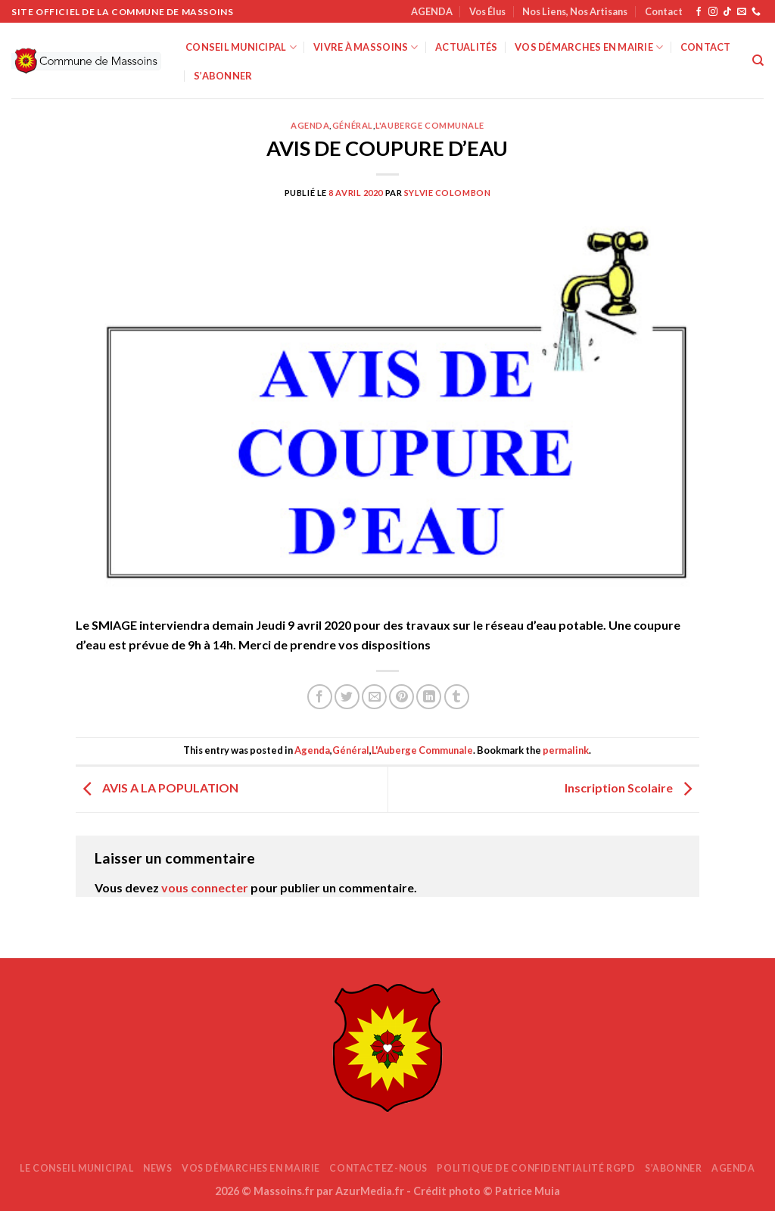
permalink (566, 750)
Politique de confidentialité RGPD (536, 1168)
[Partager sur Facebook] (319, 696)
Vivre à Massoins (366, 47)
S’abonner (223, 76)
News (157, 1168)
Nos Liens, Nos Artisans (574, 11)
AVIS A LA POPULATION (157, 787)
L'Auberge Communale (429, 125)
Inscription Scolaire (632, 787)
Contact (664, 11)
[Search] (758, 60)
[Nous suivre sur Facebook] (698, 12)
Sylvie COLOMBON (447, 193)
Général (352, 125)
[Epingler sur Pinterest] (401, 696)
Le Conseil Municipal (76, 1168)
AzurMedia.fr (369, 1191)
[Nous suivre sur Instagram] (712, 12)
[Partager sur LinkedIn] (428, 696)
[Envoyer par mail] (374, 696)
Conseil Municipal (241, 47)
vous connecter (204, 887)
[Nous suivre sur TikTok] (727, 12)
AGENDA (432, 11)
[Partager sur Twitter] (347, 696)
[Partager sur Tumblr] (456, 696)
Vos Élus (487, 11)
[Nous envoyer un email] (741, 12)
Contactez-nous (378, 1168)
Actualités (466, 47)
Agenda (310, 125)
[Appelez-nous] (756, 12)
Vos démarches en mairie (589, 47)
